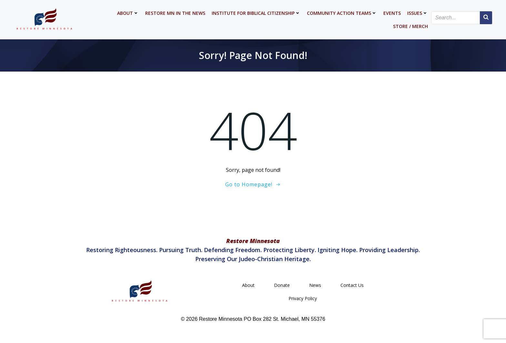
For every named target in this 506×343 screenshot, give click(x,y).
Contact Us (352, 285)
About (128, 13)
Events (392, 13)
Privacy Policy (302, 298)
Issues (417, 13)
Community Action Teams (342, 13)
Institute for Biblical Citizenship (256, 13)
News (315, 285)
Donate (282, 285)
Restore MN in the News (175, 13)
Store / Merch (410, 26)
